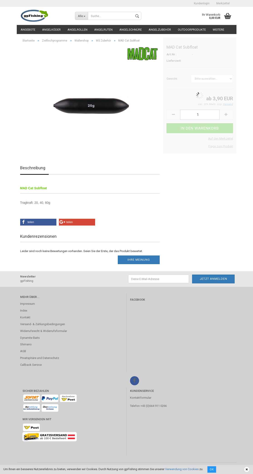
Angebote (28, 29)
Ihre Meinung (139, 259)
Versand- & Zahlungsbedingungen (42, 324)
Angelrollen (77, 29)
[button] (38, 222)
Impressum (27, 303)
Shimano (26, 344)
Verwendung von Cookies (182, 469)
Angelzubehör (160, 29)
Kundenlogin (202, 3)
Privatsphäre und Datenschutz (39, 358)
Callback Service (31, 364)
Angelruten (103, 29)
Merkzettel (223, 3)
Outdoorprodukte (192, 29)
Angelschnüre (130, 29)
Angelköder (51, 29)
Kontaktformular (140, 397)
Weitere (218, 29)
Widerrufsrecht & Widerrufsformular (43, 331)
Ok (212, 469)
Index (23, 310)
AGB (23, 351)
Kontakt (25, 317)
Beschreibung (32, 167)
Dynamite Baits (30, 337)
